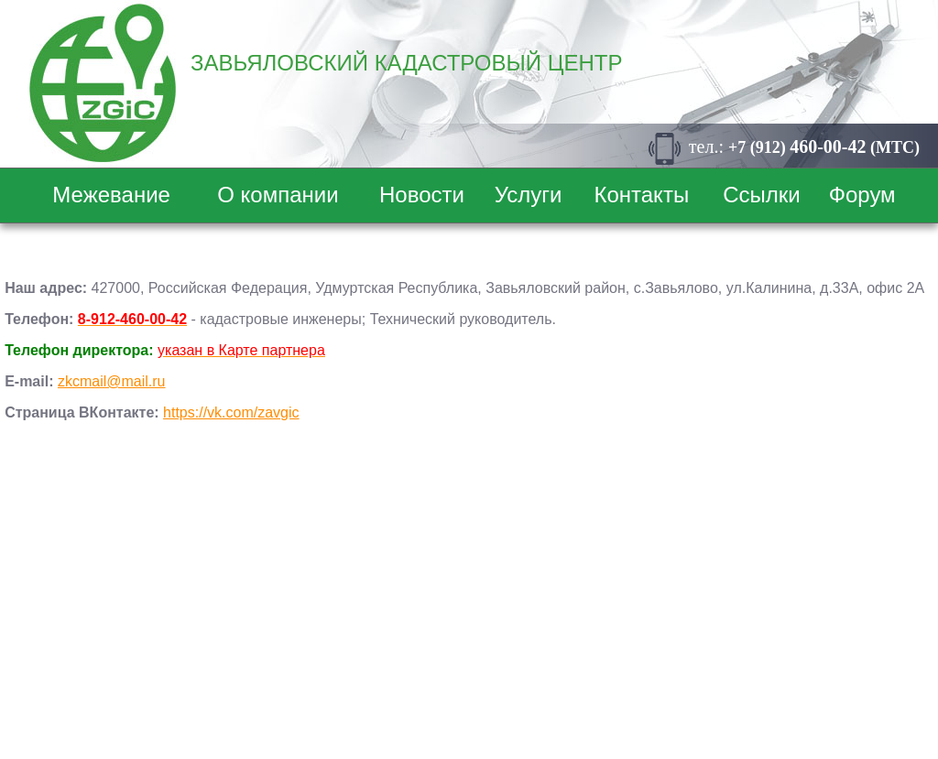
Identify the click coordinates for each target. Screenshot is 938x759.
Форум (862, 194)
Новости (421, 194)
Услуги (528, 194)
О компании (277, 194)
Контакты (641, 194)
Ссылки (762, 194)
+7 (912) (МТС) (824, 147)
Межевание (111, 194)
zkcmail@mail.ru (112, 381)
